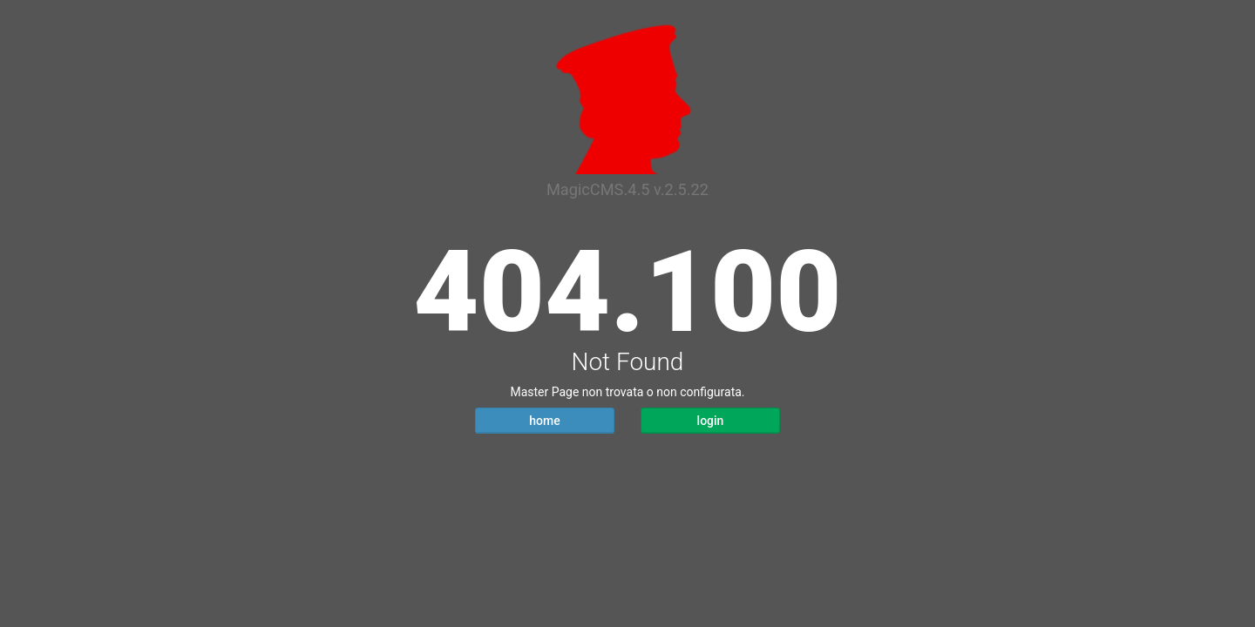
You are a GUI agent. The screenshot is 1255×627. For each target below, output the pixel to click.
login (710, 421)
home (544, 421)
